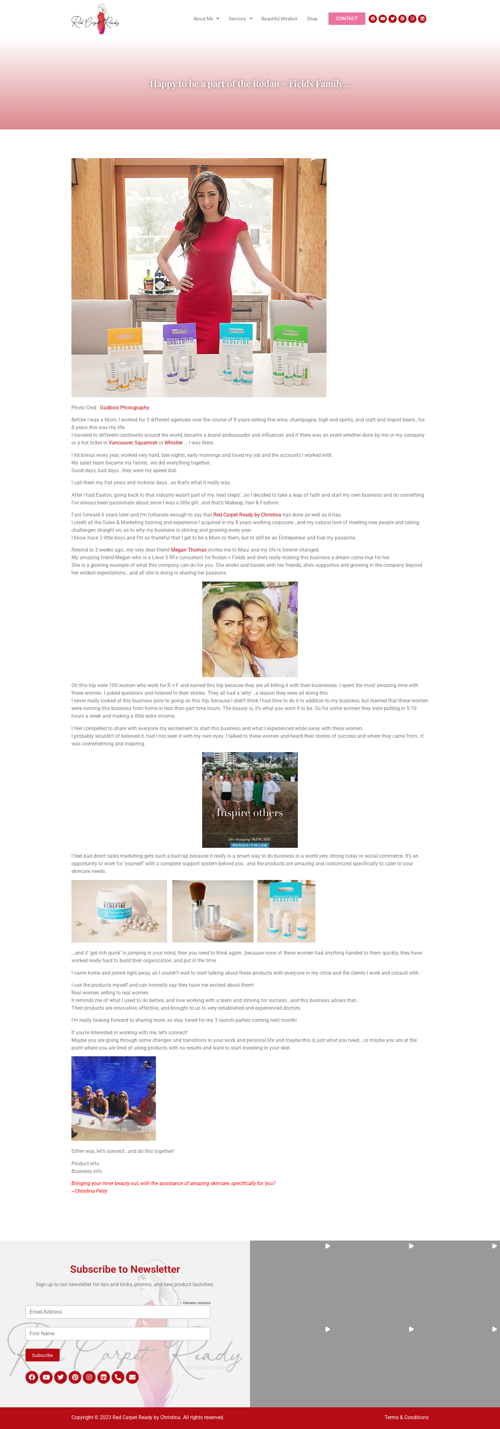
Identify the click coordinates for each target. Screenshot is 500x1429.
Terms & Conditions (407, 1417)
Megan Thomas (189, 550)
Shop (312, 19)
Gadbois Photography (124, 408)
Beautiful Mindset (279, 19)
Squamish (146, 443)
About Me (206, 18)
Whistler (174, 443)
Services (240, 18)
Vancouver (120, 443)
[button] (291, 1282)
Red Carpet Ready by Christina (247, 515)
